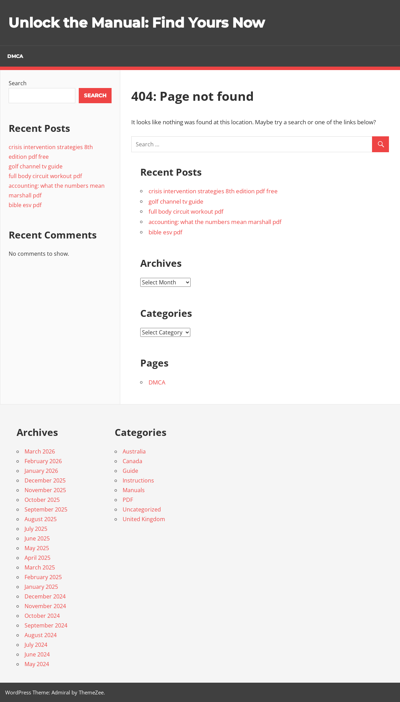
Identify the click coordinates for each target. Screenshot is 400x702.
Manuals (134, 490)
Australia (134, 451)
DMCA (15, 56)
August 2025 (41, 519)
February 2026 (43, 461)
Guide (130, 471)
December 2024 (45, 596)
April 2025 (37, 558)
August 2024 (41, 635)
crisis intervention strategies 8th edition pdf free (213, 191)
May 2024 (37, 664)
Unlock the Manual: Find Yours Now (136, 22)
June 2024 (37, 654)
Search (18, 83)
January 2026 (41, 471)
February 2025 (43, 577)
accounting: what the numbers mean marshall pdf (215, 222)
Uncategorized (142, 509)
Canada (132, 461)
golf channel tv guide (176, 201)
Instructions (138, 480)
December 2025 (45, 480)
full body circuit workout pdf (186, 211)
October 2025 (42, 500)
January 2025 (41, 587)
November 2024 (45, 606)
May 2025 (37, 548)
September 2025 (46, 509)
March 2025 (40, 567)
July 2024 (36, 645)
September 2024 (46, 625)
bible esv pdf (165, 232)
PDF (128, 500)
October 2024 (42, 616)
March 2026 (40, 451)
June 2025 (37, 538)
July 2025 (36, 529)
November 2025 (45, 490)
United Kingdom (144, 519)
